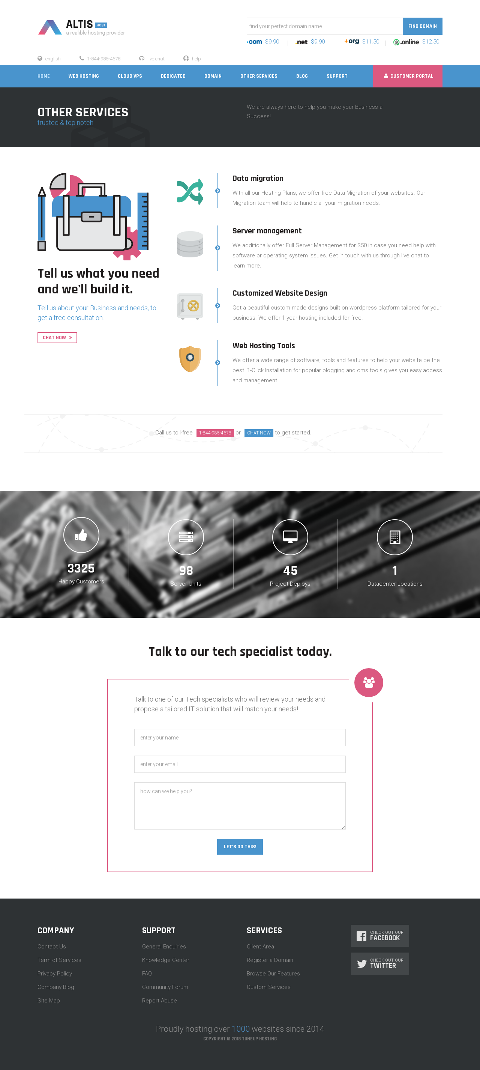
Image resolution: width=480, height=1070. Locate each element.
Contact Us (52, 946)
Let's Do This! (240, 846)
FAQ (147, 973)
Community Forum (165, 987)
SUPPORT (337, 76)
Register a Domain (270, 960)
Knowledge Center (165, 960)
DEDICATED (173, 76)
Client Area (260, 946)
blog (302, 76)
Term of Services (59, 960)
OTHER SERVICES (259, 76)
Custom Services (269, 987)
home (44, 76)
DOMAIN (213, 76)
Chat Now (57, 337)
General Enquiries (164, 946)
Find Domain (422, 26)
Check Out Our (380, 936)
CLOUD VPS (130, 76)
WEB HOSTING (84, 76)
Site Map (49, 1000)
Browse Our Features (273, 973)
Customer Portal (409, 76)
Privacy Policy (55, 973)
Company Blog (56, 987)
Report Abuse (159, 1000)
